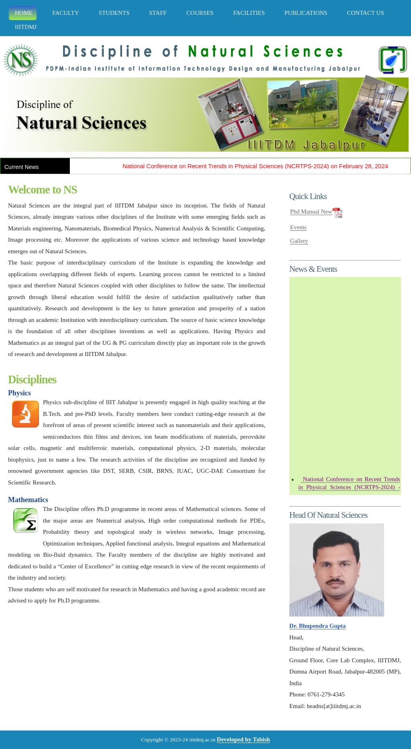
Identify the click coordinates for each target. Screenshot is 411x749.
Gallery (299, 241)
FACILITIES (248, 13)
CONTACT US (364, 13)
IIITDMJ (25, 27)
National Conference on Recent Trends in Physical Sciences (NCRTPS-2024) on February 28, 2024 (259, 166)
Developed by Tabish (243, 739)
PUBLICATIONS (305, 13)
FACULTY (64, 13)
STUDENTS (113, 13)
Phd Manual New (311, 211)
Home (23, 13)
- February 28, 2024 (349, 490)
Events (298, 227)
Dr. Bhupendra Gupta (317, 626)
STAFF (157, 13)
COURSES (199, 13)
